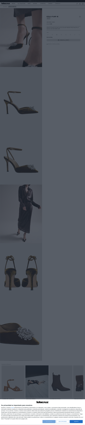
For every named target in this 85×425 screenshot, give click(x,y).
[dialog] (42, 412)
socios (12, 407)
